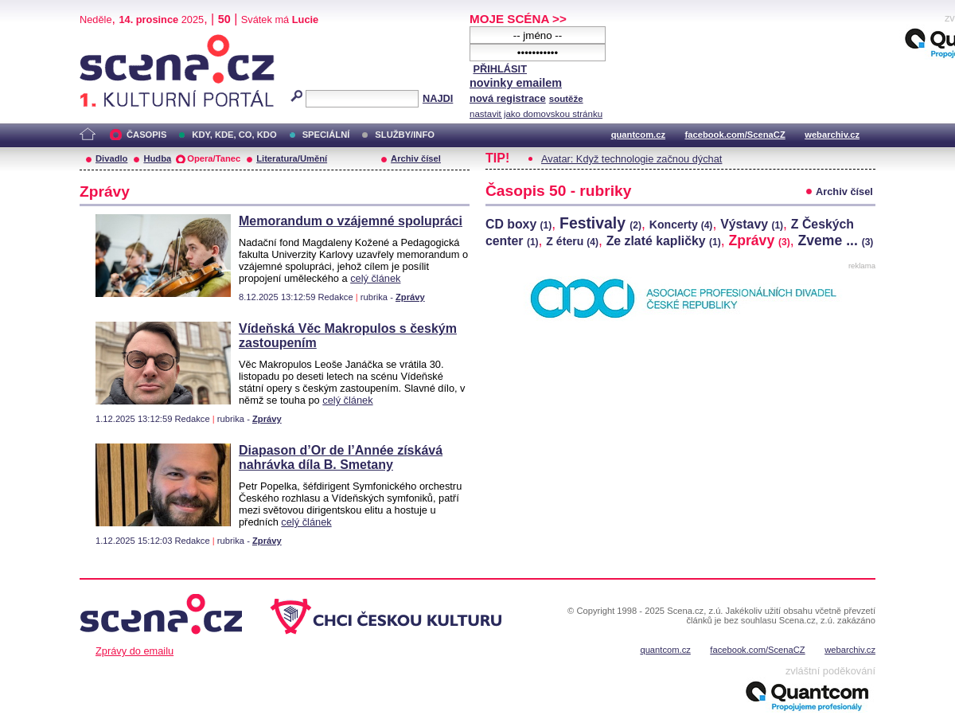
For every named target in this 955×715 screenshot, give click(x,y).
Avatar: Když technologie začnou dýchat (631, 159)
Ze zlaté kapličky (663, 241)
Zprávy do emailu (134, 651)
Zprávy (410, 297)
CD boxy (518, 224)
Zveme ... (836, 240)
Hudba (157, 158)
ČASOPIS (146, 134)
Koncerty (681, 224)
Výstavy (751, 224)
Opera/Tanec (213, 158)
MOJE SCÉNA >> (518, 18)
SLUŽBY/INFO (405, 134)
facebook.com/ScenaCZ (735, 134)
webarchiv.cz (832, 134)
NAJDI (438, 98)
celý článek (375, 278)
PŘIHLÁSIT (500, 69)
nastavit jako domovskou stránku (536, 114)
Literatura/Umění (291, 158)
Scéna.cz (107, 41)
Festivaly (600, 223)
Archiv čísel (416, 158)
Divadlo (111, 158)
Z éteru (572, 241)
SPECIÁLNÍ (326, 134)
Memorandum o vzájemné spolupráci (350, 221)
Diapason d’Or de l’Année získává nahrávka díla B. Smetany (340, 457)
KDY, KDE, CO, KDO (234, 134)
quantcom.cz (638, 134)
